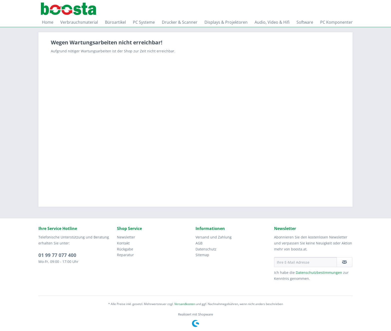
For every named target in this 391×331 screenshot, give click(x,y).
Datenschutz (206, 249)
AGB (199, 243)
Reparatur (125, 254)
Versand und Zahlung (214, 237)
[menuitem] (47, 22)
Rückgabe (125, 249)
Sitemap (202, 254)
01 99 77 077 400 (57, 255)
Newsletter (126, 237)
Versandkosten (184, 304)
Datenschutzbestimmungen (319, 272)
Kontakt (123, 243)
